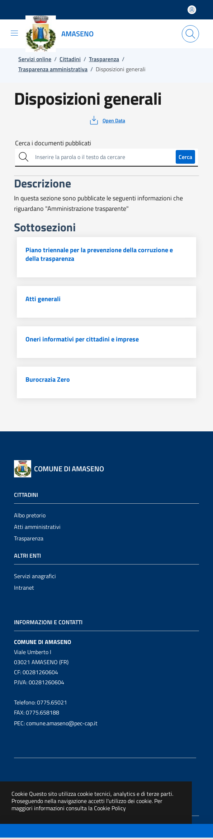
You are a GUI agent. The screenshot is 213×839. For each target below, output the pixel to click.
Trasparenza (28, 538)
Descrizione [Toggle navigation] (19, 831)
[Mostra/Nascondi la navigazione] (14, 33)
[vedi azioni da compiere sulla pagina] (107, 120)
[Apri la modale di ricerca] (190, 33)
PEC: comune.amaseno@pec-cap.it (56, 723)
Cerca (185, 157)
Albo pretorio (30, 515)
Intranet (24, 587)
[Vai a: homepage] (63, 34)
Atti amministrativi (37, 526)
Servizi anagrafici (35, 576)
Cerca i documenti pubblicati (53, 143)
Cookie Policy (110, 808)
